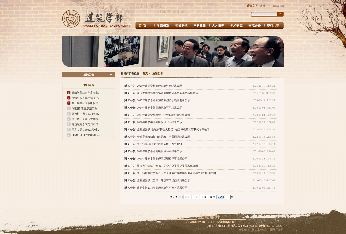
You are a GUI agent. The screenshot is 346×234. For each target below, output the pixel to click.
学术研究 (236, 25)
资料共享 (273, 25)
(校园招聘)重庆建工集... (85, 108)
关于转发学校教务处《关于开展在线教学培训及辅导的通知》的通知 (176, 173)
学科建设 (200, 25)
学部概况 (163, 25)
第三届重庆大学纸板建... (86, 103)
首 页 (143, 25)
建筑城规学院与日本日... (86, 124)
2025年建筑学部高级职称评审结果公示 (159, 85)
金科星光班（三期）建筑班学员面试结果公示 (163, 180)
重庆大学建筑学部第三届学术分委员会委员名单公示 (167, 165)
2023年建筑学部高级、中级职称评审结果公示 (163, 114)
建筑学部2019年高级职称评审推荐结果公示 (162, 187)
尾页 (212, 196)
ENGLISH (278, 5)
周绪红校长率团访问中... (86, 97)
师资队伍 (181, 25)
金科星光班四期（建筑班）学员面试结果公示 (163, 136)
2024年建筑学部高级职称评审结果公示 (159, 107)
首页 (145, 73)
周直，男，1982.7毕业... (86, 129)
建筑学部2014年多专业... (86, 92)
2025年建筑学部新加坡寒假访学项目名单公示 (163, 100)
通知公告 (88, 74)
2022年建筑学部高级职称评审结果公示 (159, 122)
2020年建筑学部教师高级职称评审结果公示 (162, 158)
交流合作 (254, 25)
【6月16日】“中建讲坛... (86, 135)
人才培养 (218, 25)
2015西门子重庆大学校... (86, 119)
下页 (204, 196)
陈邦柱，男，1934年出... (86, 113)
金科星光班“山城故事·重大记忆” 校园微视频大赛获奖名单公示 (173, 129)
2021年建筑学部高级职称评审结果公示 (159, 151)
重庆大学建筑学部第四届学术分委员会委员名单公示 (167, 93)
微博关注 (265, 5)
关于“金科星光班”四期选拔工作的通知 (159, 144)
